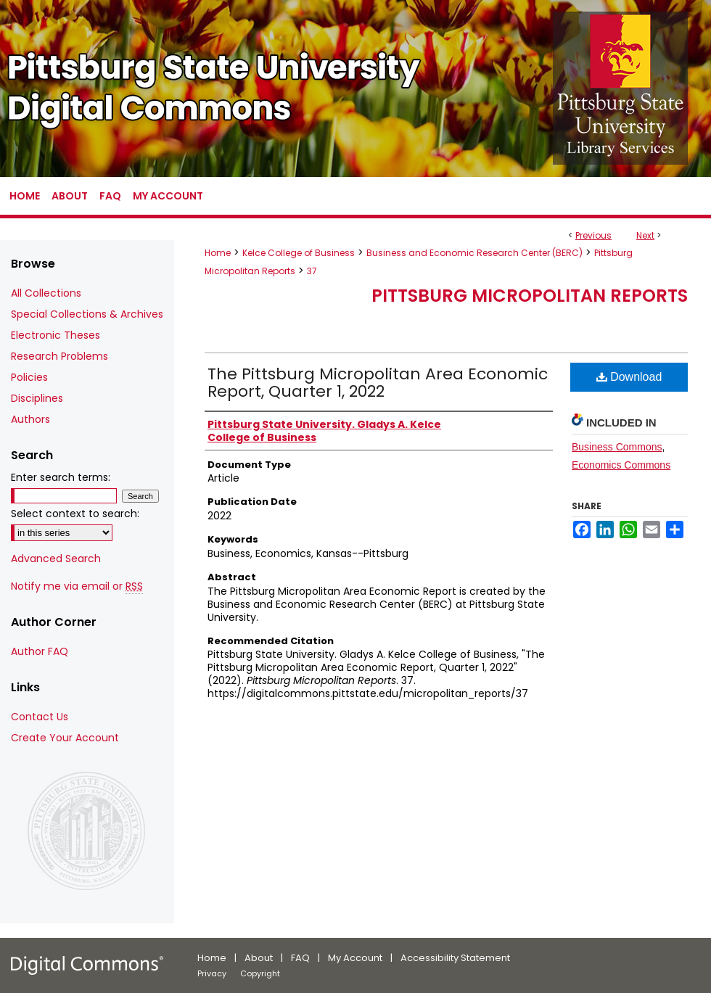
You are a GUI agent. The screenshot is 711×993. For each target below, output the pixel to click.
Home (218, 253)
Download (629, 377)
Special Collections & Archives (87, 314)
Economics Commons (621, 465)
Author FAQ (39, 651)
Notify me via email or (77, 586)
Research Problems (59, 356)
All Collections (46, 293)
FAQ (300, 958)
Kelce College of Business (298, 253)
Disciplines (37, 398)
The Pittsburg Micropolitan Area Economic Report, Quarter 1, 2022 (377, 383)
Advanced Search (56, 558)
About (258, 958)
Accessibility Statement (455, 958)
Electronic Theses (55, 335)
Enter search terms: (60, 477)
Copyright (260, 973)
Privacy (211, 973)
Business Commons (617, 447)
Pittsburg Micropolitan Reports (529, 296)
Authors (30, 419)
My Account (355, 958)
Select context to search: (75, 513)
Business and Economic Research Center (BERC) (474, 253)
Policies (29, 377)
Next (645, 235)
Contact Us (39, 716)
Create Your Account (65, 737)
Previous (593, 235)
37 (312, 271)
